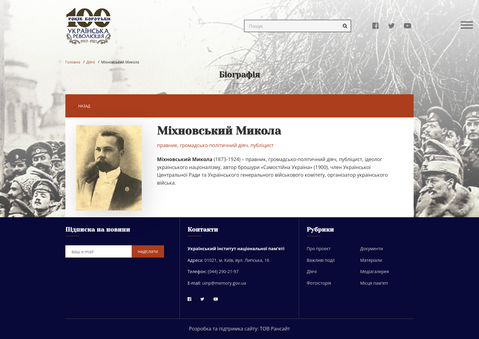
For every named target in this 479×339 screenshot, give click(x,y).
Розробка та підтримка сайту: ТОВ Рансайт (239, 328)
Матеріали (371, 260)
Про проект (319, 248)
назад (81, 106)
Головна (72, 62)
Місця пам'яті (374, 283)
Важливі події (321, 260)
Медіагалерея (374, 271)
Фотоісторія (319, 283)
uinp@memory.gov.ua (224, 283)
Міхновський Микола (120, 62)
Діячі (90, 62)
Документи (371, 248)
